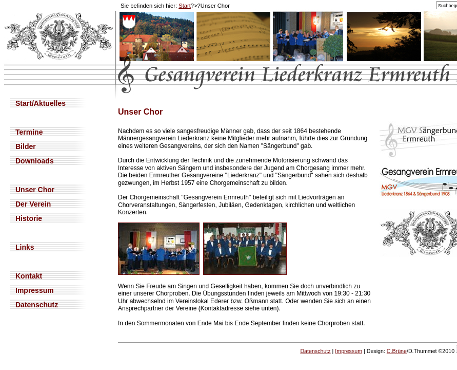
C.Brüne (397, 351)
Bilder (25, 146)
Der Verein (33, 204)
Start (184, 6)
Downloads (34, 161)
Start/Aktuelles (40, 103)
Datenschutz (36, 305)
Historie (28, 218)
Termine (29, 132)
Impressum (34, 290)
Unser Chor (34, 190)
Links (24, 247)
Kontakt (28, 276)
